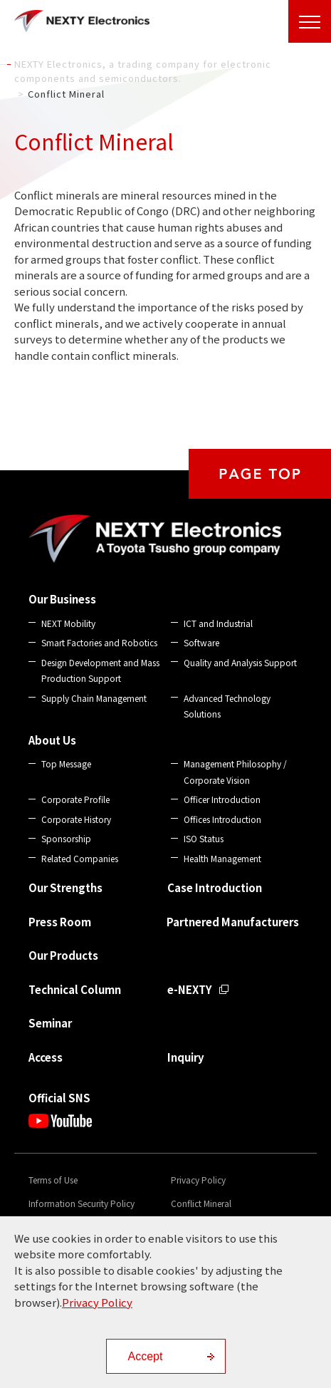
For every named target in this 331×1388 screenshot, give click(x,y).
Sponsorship (66, 838)
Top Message (66, 763)
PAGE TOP (260, 474)
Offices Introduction (222, 819)
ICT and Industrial (218, 623)
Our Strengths (65, 887)
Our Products (63, 955)
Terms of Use (53, 1180)
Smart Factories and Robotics (99, 642)
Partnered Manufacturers (233, 921)
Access (45, 1057)
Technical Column (74, 989)
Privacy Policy (198, 1180)
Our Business (62, 598)
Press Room (59, 921)
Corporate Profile (75, 799)
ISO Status (204, 838)
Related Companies (79, 858)
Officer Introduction (222, 799)
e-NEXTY (189, 989)
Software (201, 642)
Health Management (222, 858)
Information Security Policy (81, 1203)
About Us (52, 739)
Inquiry (185, 1057)
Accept (145, 1356)
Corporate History (76, 819)
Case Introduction (214, 887)
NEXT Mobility (68, 623)
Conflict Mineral (201, 1203)
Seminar (50, 1022)
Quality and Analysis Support (240, 662)
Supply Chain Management (94, 698)
